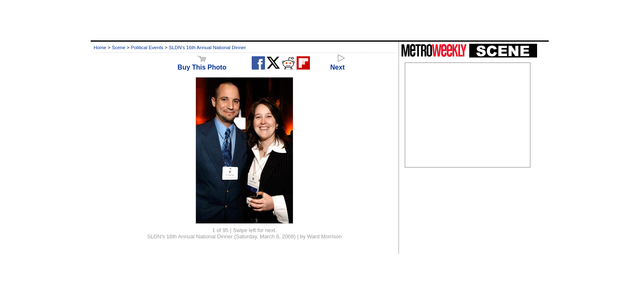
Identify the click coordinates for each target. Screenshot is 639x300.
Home (100, 47)
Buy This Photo (202, 63)
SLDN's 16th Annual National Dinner (207, 47)
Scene (119, 47)
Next (337, 63)
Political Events (147, 47)
